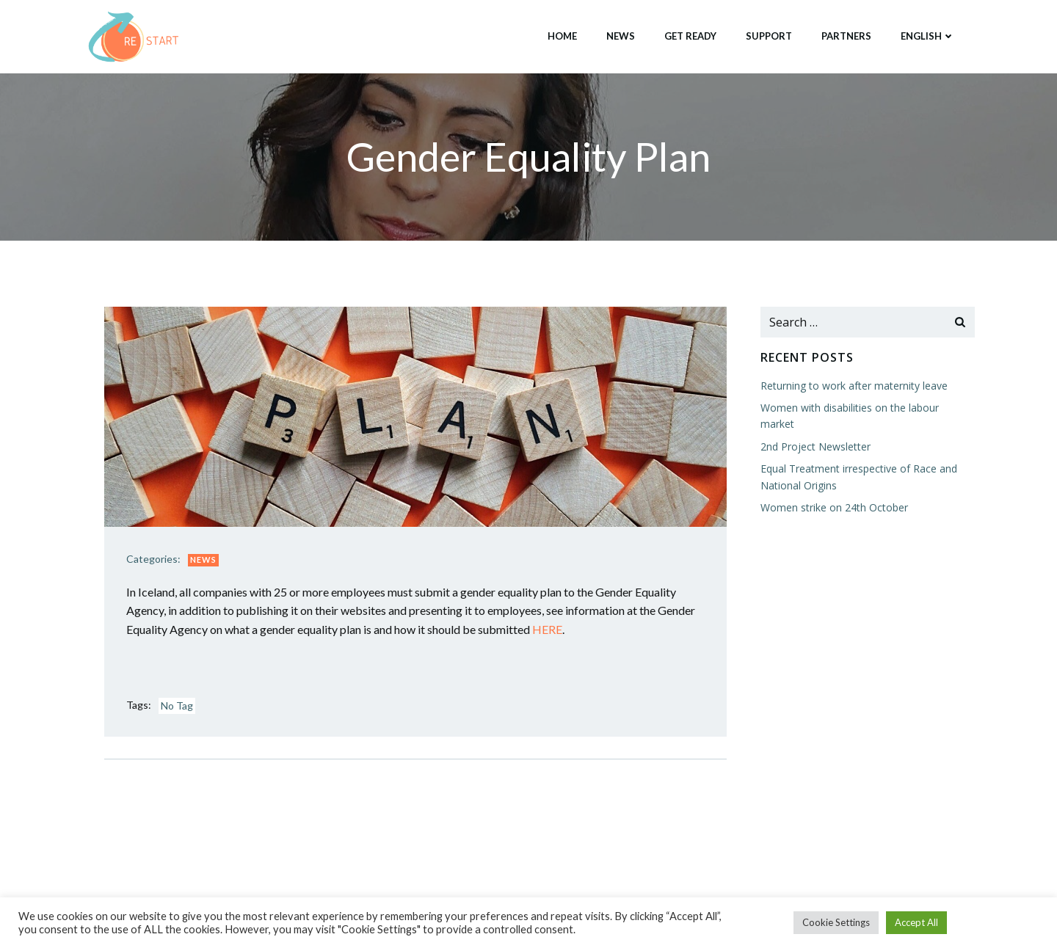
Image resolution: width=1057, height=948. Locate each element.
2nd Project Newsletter (815, 446)
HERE (547, 629)
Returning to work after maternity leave (854, 386)
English (928, 36)
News (620, 36)
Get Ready (690, 36)
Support (769, 36)
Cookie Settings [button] (836, 922)
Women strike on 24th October (834, 507)
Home (562, 36)
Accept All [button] (916, 922)
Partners (846, 36)
